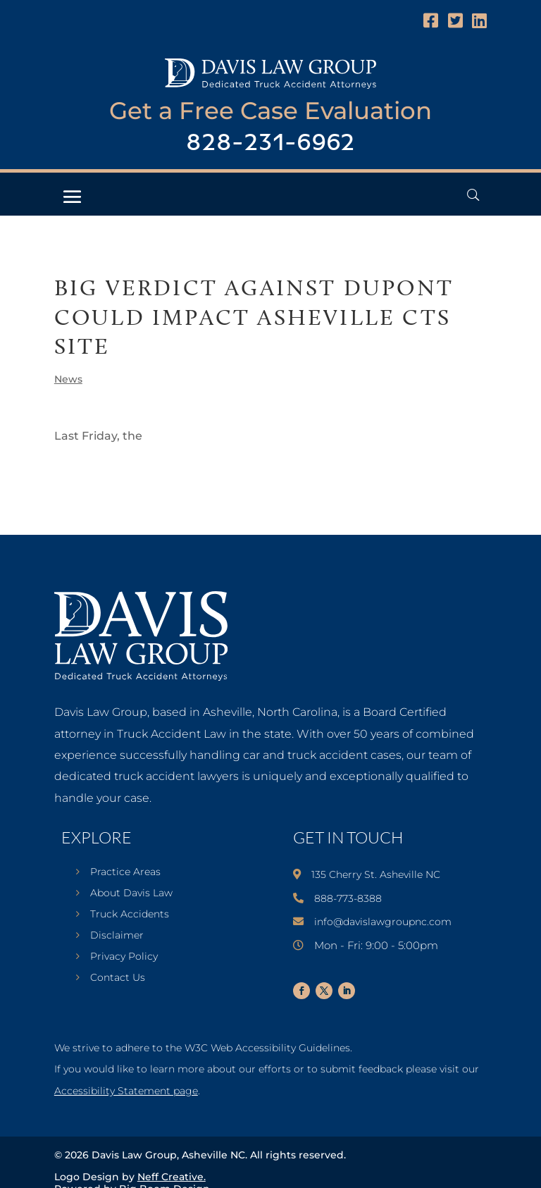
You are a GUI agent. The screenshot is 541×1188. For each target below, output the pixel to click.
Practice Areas (125, 872)
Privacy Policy (124, 957)
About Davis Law (131, 893)
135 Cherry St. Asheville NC (375, 874)
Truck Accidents (129, 914)
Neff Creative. (171, 1176)
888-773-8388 (348, 898)
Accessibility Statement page (126, 1090)
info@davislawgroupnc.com (383, 921)
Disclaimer (117, 935)
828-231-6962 (270, 143)
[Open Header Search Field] (473, 195)
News (68, 379)
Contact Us (117, 978)
